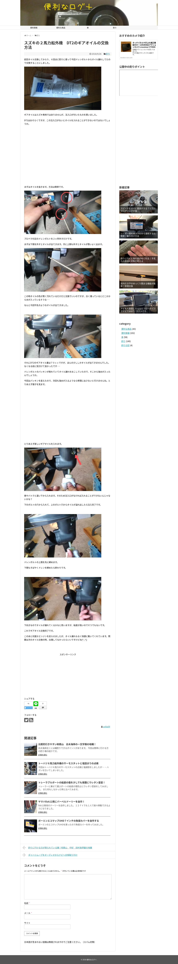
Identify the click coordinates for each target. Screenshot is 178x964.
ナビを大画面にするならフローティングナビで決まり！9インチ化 (138, 309)
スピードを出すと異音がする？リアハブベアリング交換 (138, 209)
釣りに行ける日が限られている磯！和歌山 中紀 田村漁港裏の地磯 (57, 848)
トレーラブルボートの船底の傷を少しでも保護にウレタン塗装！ (71, 782)
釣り (115, 27)
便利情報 (33, 27)
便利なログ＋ (92, 959)
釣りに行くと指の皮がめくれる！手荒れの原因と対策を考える (138, 259)
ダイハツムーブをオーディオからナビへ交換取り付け (49, 855)
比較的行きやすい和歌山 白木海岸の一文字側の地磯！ (67, 744)
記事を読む (42, 754)
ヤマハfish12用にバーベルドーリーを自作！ (61, 801)
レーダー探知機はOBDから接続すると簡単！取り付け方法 (138, 234)
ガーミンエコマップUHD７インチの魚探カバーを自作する (68, 820)
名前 (27, 903)
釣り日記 (125, 345)
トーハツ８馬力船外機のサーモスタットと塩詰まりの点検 (68, 763)
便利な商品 (60, 27)
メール (28, 912)
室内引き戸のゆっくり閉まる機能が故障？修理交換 (138, 284)
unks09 (106, 726)
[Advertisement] (68, 158)
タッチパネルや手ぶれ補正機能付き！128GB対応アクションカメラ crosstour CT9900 (144, 44)
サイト (27, 922)
